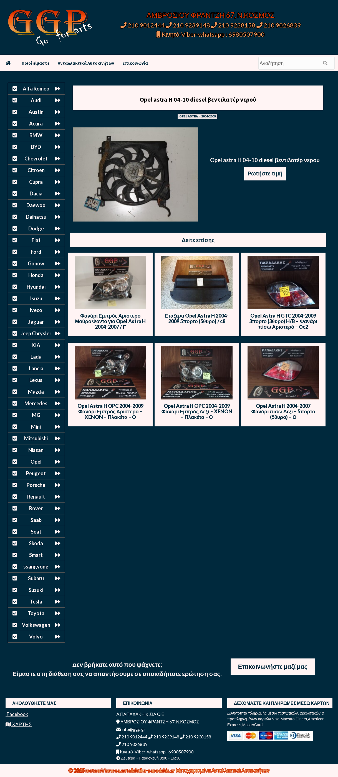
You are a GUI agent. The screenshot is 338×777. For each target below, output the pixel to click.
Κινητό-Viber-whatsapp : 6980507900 (210, 34)
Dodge (36, 228)
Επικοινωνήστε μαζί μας (272, 666)
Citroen (36, 170)
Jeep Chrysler (36, 333)
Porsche (36, 485)
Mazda (36, 392)
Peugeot (36, 473)
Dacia (36, 193)
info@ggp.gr (130, 729)
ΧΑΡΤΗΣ (19, 724)
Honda (36, 275)
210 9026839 (278, 25)
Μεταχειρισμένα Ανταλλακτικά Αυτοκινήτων (222, 770)
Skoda (36, 543)
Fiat (36, 240)
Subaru (36, 578)
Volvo (36, 636)
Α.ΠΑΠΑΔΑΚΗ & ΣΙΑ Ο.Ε (140, 714)
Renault (36, 497)
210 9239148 (188, 25)
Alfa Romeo (36, 89)
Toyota (36, 613)
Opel (36, 462)
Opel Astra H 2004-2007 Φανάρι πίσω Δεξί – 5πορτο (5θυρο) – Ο (283, 411)
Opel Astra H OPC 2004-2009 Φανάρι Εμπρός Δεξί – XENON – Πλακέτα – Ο (197, 411)
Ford (36, 252)
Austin (36, 112)
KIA (36, 345)
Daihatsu (36, 217)
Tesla (36, 602)
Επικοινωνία (135, 63)
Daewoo (36, 205)
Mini (36, 427)
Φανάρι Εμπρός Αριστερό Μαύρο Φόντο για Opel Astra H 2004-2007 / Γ (110, 321)
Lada (36, 357)
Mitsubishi (36, 438)
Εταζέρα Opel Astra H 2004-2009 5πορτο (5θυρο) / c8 (197, 318)
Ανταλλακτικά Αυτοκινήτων (86, 63)
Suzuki (36, 590)
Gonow (36, 263)
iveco (36, 310)
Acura (36, 123)
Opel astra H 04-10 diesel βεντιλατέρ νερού (198, 99)
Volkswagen (36, 625)
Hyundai (36, 287)
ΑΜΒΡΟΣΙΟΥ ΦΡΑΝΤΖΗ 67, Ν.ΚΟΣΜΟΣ (210, 15)
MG (36, 415)
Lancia (36, 368)
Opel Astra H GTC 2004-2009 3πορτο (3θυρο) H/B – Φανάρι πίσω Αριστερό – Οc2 (283, 321)
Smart (36, 555)
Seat (36, 532)
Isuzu (36, 298)
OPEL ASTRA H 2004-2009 (197, 116)
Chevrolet (35, 158)
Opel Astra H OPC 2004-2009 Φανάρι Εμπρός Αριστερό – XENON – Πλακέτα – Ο (110, 411)
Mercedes (35, 403)
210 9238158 (233, 25)
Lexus (35, 380)
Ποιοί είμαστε (35, 63)
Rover (36, 508)
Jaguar (36, 322)
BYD (36, 147)
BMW (35, 135)
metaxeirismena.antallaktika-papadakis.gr (130, 770)
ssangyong (36, 567)
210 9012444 (142, 25)
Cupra (36, 182)
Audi (36, 100)
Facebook (17, 714)
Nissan (36, 450)
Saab (36, 520)
